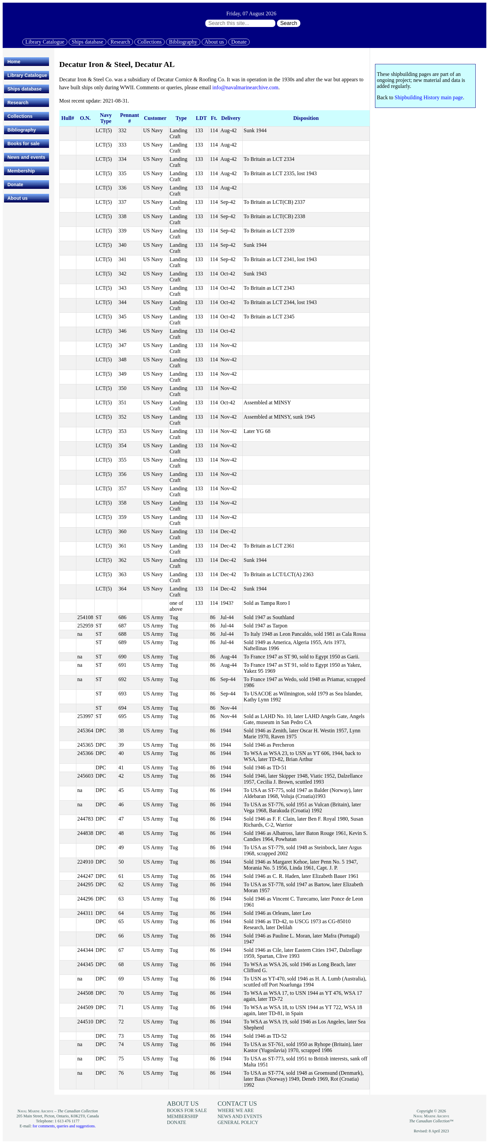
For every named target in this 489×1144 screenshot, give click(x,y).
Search (288, 23)
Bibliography (183, 42)
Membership (21, 171)
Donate (239, 42)
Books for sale (23, 143)
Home (13, 61)
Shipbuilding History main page (429, 97)
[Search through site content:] (240, 23)
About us (214, 42)
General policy (238, 1122)
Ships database (87, 42)
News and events (26, 157)
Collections (149, 42)
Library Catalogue (44, 42)
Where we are (236, 1110)
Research (120, 42)
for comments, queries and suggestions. (64, 1126)
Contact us (237, 1103)
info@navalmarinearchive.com (245, 87)
